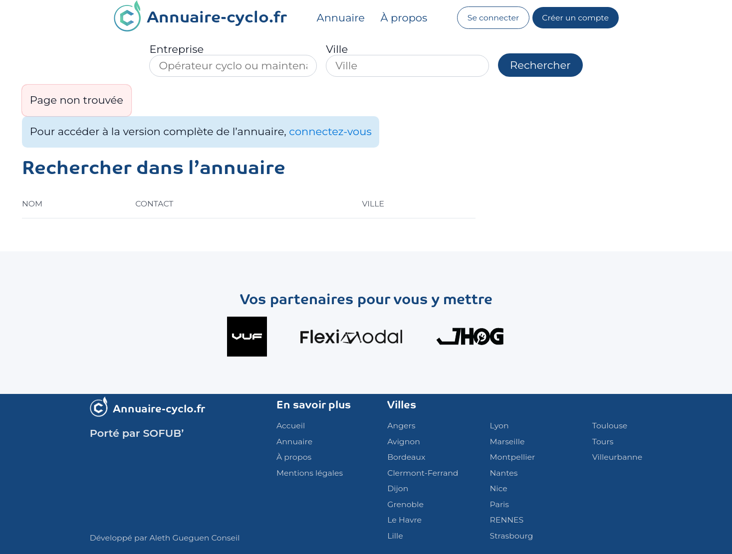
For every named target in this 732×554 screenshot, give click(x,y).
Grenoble (405, 504)
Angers (401, 425)
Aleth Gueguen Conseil (194, 538)
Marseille (507, 441)
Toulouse (610, 425)
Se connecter (493, 17)
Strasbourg (511, 536)
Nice (498, 488)
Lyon (499, 425)
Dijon (397, 488)
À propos (404, 17)
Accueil (290, 425)
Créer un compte (575, 17)
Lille (395, 536)
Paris (499, 504)
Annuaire (341, 17)
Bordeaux (406, 457)
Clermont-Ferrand (422, 473)
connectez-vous (330, 131)
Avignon (403, 441)
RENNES (507, 520)
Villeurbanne (617, 457)
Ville (337, 49)
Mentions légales (309, 473)
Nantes (504, 473)
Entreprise (176, 49)
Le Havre (404, 520)
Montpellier (512, 457)
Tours (603, 441)
